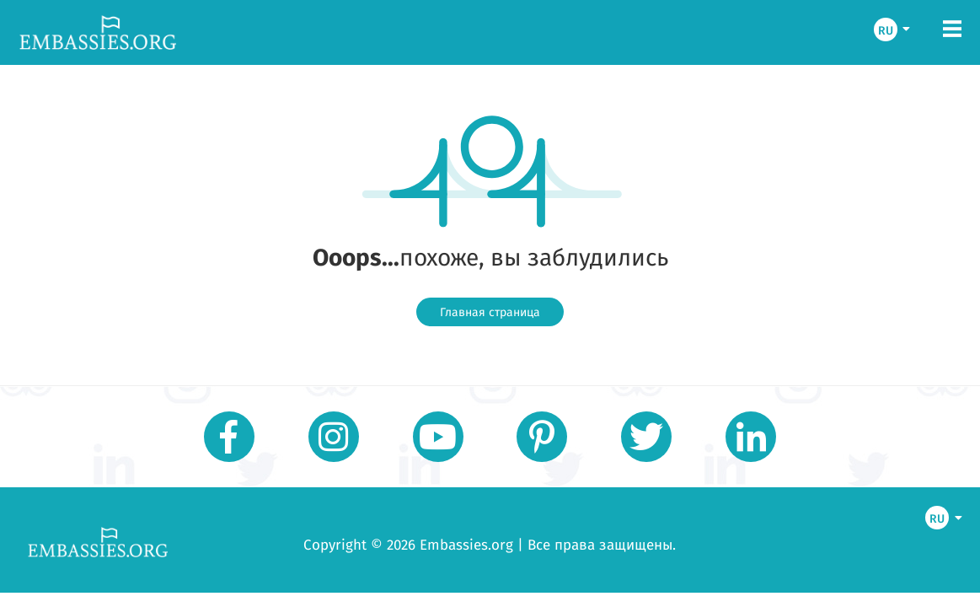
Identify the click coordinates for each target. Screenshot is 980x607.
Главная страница (490, 312)
